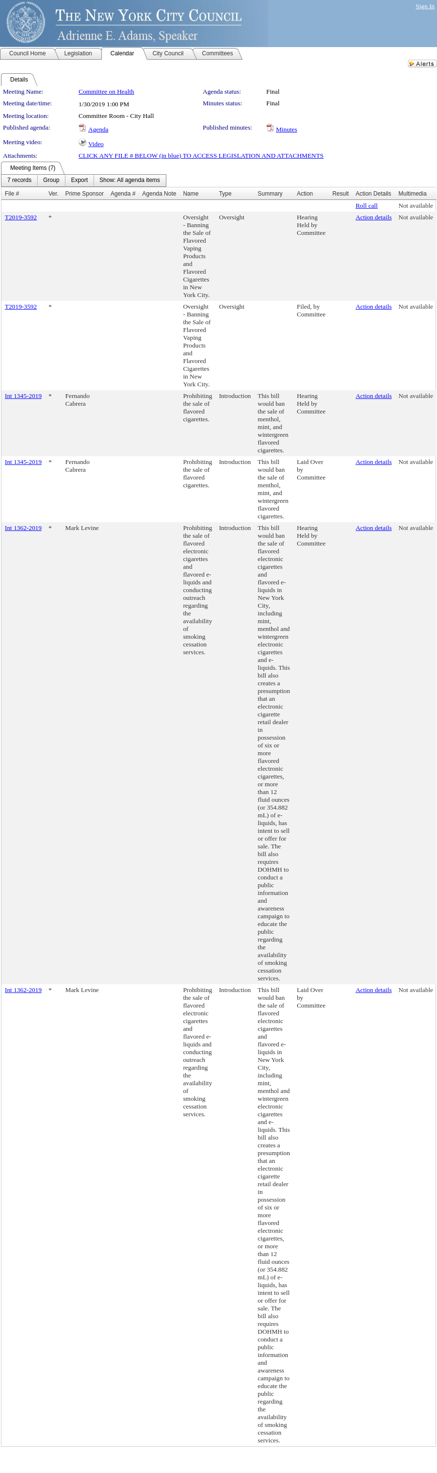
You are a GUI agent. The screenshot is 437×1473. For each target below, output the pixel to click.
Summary (270, 193)
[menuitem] (19, 180)
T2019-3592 (21, 217)
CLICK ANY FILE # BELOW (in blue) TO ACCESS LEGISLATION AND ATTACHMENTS (201, 155)
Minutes (286, 129)
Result (340, 193)
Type (225, 193)
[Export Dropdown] (79, 180)
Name (190, 193)
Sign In (425, 6)
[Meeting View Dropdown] (130, 180)
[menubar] (83, 180)
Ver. (54, 193)
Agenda (98, 129)
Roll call (367, 205)
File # (12, 193)
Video (96, 144)
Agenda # (123, 193)
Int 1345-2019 (23, 395)
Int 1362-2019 (23, 527)
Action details (373, 217)
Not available (416, 205)
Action (305, 193)
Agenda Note (159, 193)
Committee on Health (106, 91)
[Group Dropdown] (51, 180)
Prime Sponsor (84, 193)
